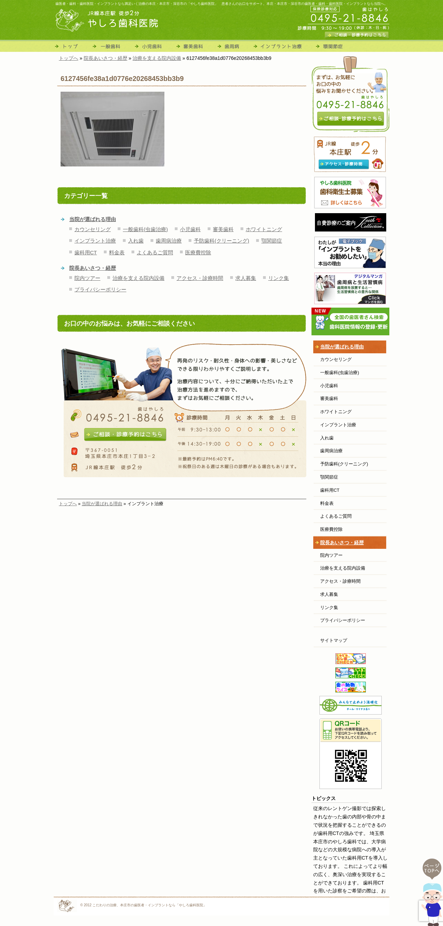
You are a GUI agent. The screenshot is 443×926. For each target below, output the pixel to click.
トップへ (68, 503)
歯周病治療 (235, 46)
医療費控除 (198, 252)
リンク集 (278, 278)
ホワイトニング (264, 229)
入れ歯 (136, 241)
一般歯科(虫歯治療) (145, 229)
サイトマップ (333, 640)
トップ (72, 46)
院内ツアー (87, 278)
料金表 (117, 252)
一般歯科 (111, 46)
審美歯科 (196, 46)
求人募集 (245, 278)
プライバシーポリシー (100, 289)
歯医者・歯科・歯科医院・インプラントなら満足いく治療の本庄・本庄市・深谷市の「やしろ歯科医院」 (136, 4)
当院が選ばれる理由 (92, 219)
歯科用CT (85, 252)
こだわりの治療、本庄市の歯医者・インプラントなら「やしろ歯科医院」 (149, 905)
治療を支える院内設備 (138, 278)
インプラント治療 (282, 46)
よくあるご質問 (155, 252)
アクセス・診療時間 (200, 278)
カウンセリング (92, 229)
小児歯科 (154, 46)
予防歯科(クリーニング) (221, 241)
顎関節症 (331, 46)
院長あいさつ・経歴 (92, 268)
